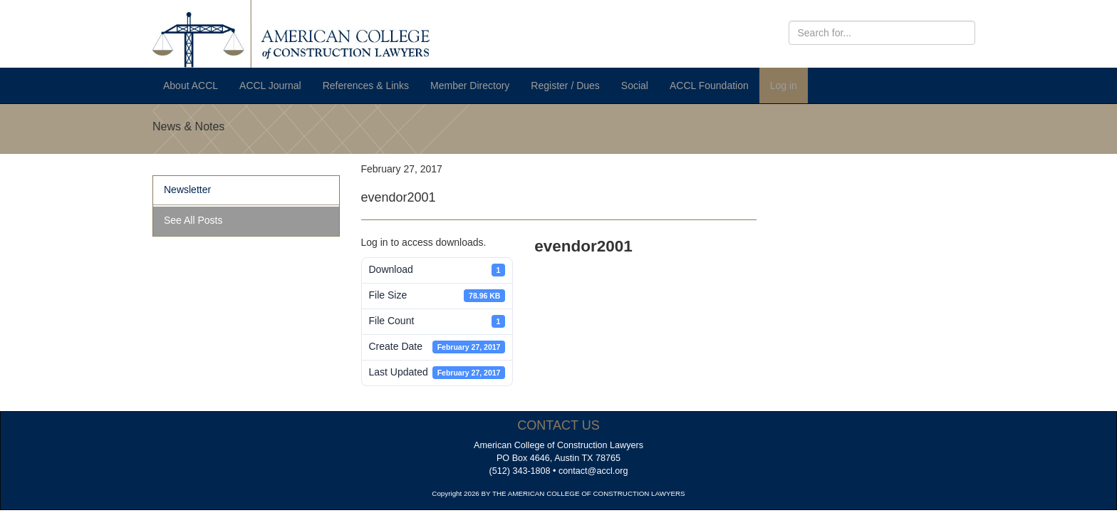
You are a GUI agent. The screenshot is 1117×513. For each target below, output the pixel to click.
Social (634, 85)
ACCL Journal (270, 85)
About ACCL (190, 85)
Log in (783, 85)
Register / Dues (565, 85)
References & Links (366, 85)
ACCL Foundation (709, 85)
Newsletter (187, 189)
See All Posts (193, 220)
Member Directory (469, 85)
